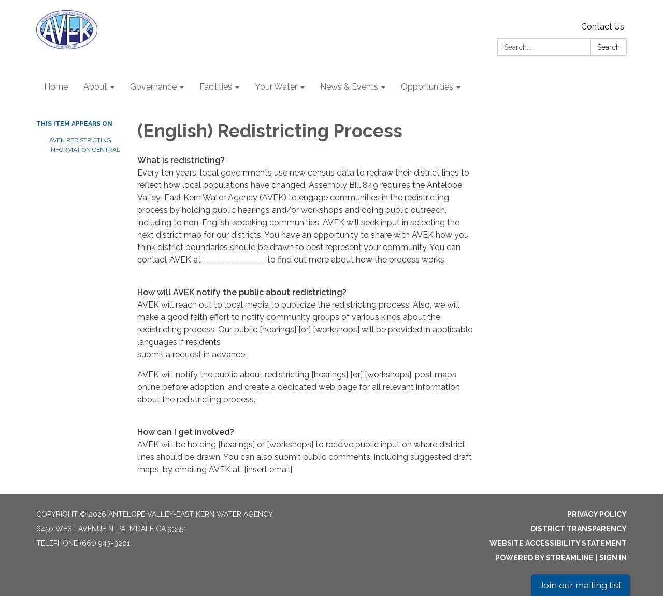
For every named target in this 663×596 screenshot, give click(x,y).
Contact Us (602, 27)
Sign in (613, 558)
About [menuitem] (95, 87)
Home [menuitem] (56, 87)
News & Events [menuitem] (349, 87)
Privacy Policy (597, 514)
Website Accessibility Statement (558, 543)
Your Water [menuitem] (276, 87)
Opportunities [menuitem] (427, 87)
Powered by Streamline (544, 558)
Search (608, 47)
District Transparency (578, 529)
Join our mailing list (580, 584)
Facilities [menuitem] (215, 87)
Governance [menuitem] (153, 87)
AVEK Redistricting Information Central (84, 145)
